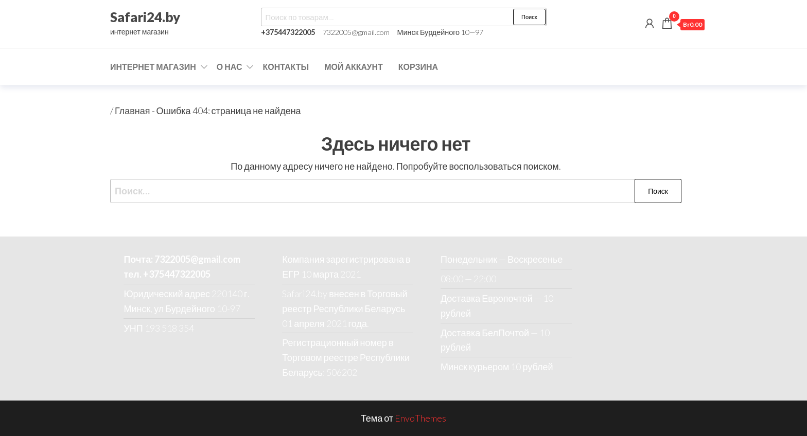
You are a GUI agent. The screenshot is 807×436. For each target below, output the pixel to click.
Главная (132, 110)
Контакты (285, 66)
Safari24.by (145, 17)
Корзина (418, 66)
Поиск (529, 16)
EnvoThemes (420, 418)
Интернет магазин (153, 66)
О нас (229, 66)
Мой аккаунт (353, 66)
